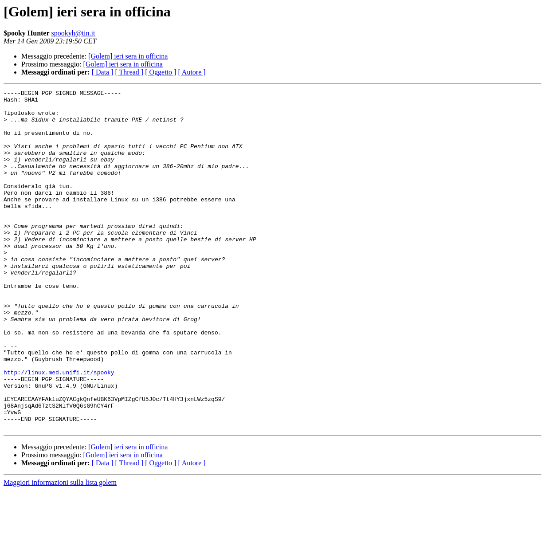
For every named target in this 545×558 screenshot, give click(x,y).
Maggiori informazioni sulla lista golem (60, 550)
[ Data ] (103, 72)
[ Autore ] (191, 72)
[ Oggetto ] (160, 72)
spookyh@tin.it (73, 33)
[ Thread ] (129, 72)
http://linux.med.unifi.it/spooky (59, 429)
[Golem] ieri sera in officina (128, 56)
